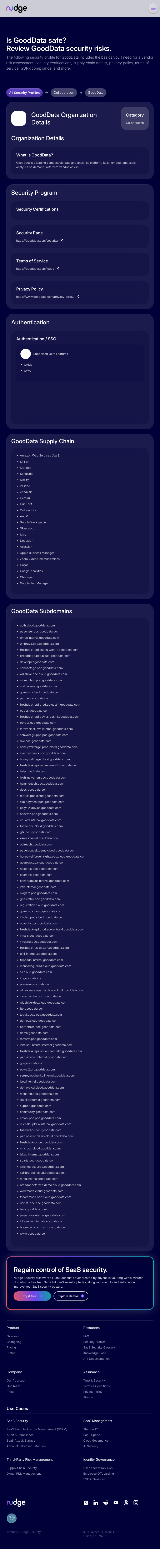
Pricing (11, 1347)
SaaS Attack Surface (21, 1440)
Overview (13, 1336)
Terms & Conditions (96, 1386)
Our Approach (16, 1380)
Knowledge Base (94, 1353)
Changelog (14, 1342)
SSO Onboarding (94, 1479)
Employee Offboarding (98, 1473)
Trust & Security (94, 1380)
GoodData (96, 92)
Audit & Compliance (20, 1435)
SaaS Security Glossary (99, 1347)
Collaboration (64, 92)
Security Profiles (94, 1342)
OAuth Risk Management (24, 1473)
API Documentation (96, 1358)
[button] (152, 8)
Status (11, 1353)
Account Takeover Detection (26, 1446)
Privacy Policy (92, 1391)
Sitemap (89, 1397)
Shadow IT (90, 1429)
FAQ (86, 1336)
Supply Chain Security (22, 1468)
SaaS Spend (91, 1435)
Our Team (13, 1386)
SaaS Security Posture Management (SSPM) (37, 1429)
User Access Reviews (97, 1468)
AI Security (90, 1446)
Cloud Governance (96, 1440)
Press (10, 1391)
